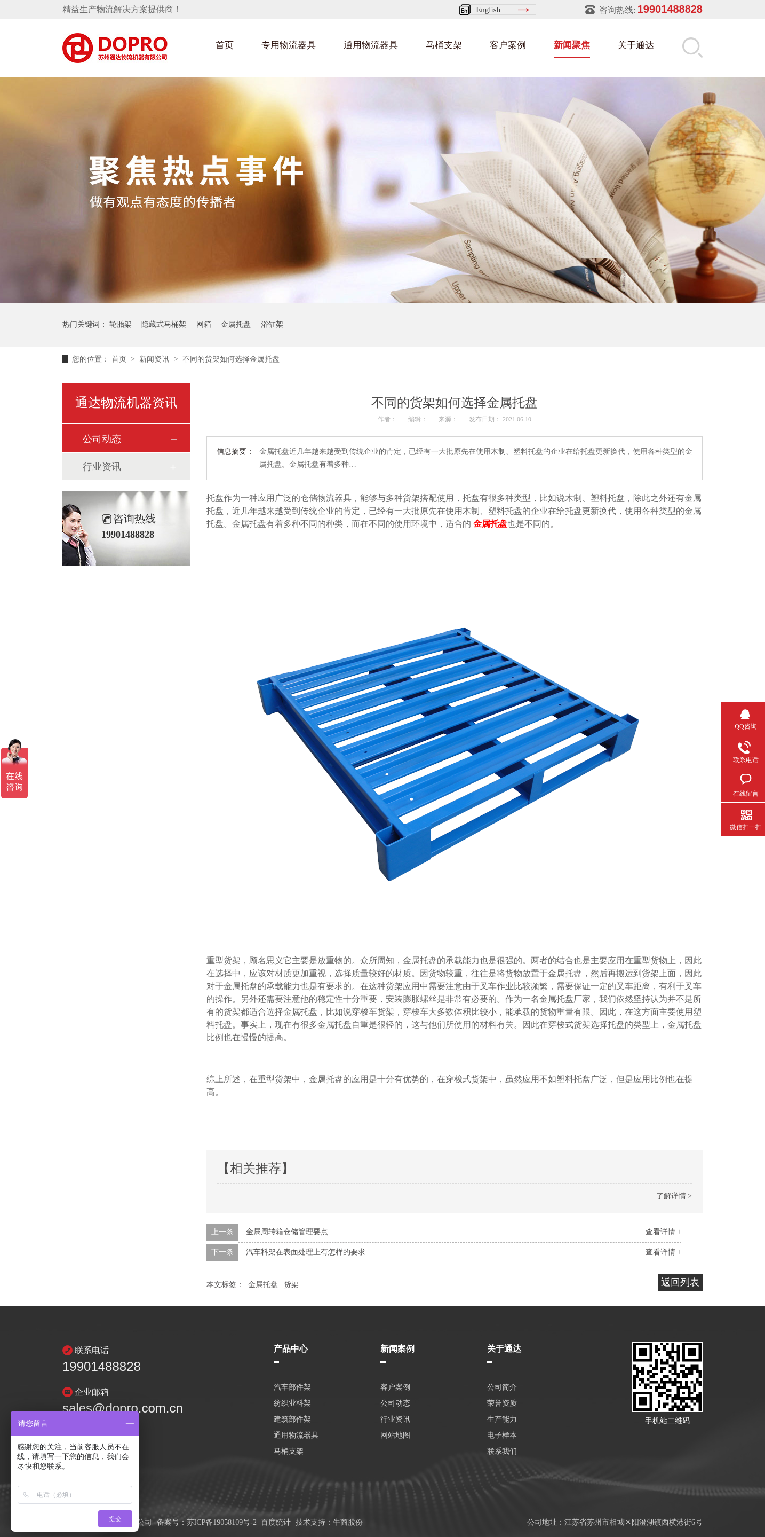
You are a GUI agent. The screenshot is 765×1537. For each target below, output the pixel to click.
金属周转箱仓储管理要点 (287, 1232)
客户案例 (508, 45)
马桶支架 (444, 45)
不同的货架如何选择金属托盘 (231, 359)
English (488, 9)
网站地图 (395, 1435)
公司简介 (502, 1387)
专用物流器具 (288, 45)
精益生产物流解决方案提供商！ (122, 9)
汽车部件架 (292, 1387)
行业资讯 (102, 466)
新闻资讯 (155, 359)
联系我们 (502, 1451)
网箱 (203, 324)
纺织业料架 (292, 1403)
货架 (291, 1285)
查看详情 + (663, 1232)
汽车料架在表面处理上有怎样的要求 (305, 1252)
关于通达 (636, 45)
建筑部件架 (292, 1419)
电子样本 (502, 1435)
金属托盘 (236, 324)
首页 (225, 45)
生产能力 (502, 1419)
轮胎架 (120, 324)
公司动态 (102, 439)
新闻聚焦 (572, 45)
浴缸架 (272, 324)
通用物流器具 (371, 45)
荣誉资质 (502, 1403)
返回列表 (680, 1282)
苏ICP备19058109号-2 (222, 1522)
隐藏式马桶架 (163, 324)
